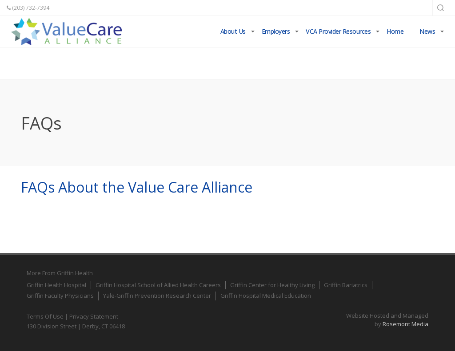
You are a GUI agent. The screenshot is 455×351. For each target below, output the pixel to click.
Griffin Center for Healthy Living (272, 285)
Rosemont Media (405, 324)
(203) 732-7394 (28, 8)
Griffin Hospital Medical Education (265, 296)
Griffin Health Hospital (56, 285)
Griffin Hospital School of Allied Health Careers (158, 285)
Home (395, 31)
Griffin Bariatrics (345, 285)
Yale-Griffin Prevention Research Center (157, 296)
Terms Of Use (45, 316)
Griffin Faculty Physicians (60, 296)
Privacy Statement (93, 316)
